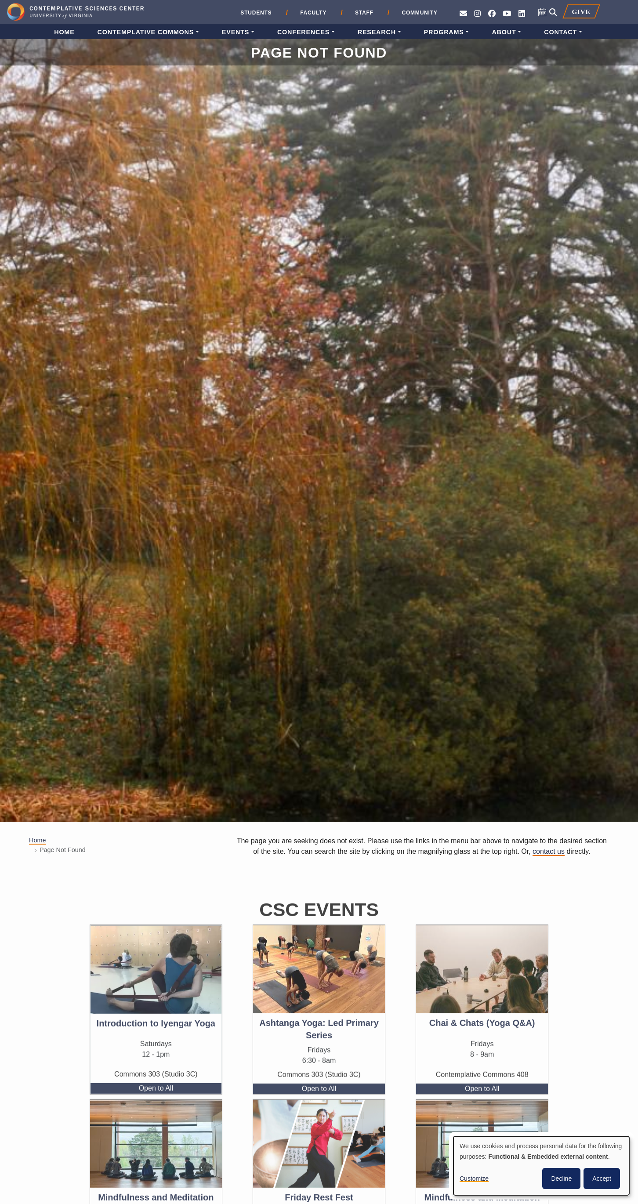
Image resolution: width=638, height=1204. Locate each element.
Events (235, 32)
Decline (561, 1178)
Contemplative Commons (146, 32)
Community (419, 13)
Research (377, 32)
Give (581, 11)
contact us (549, 851)
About (504, 32)
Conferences (303, 32)
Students (256, 13)
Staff (364, 13)
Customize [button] (474, 1178)
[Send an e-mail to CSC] (463, 14)
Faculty (313, 13)
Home (64, 32)
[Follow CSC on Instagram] (477, 14)
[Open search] (553, 12)
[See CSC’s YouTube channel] (507, 14)
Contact (560, 32)
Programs (444, 32)
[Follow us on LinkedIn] (521, 14)
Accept (601, 1178)
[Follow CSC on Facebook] (492, 14)
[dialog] (541, 1165)
